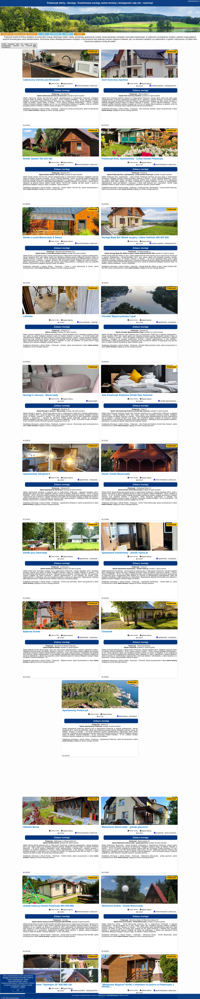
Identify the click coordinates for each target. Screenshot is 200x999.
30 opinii (73, 185)
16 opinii (156, 932)
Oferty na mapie (20, 34)
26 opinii (157, 853)
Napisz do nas (123, 995)
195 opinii (75, 421)
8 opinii (75, 106)
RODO (22, 987)
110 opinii (164, 264)
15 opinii (151, 106)
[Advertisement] (100, 778)
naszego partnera (58, 121)
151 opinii (66, 342)
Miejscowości (32, 34)
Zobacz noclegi (62, 101)
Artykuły (79, 34)
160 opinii (76, 264)
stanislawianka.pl (193, 1)
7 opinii (157, 579)
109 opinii (71, 579)
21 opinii (146, 658)
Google (5, 977)
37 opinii (159, 421)
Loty (43, 34)
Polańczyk (92, 52)
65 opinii (151, 500)
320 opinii (69, 853)
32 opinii (69, 658)
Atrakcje (67, 34)
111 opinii (153, 342)
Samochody (55, 34)
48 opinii (72, 500)
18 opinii (80, 932)
